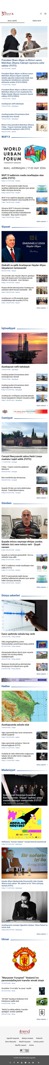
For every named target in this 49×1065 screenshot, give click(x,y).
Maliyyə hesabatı (27, 1038)
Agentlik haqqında (13, 1038)
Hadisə (6, 686)
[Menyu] (45, 14)
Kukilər (31, 1045)
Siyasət (6, 226)
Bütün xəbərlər (41, 221)
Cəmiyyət (7, 417)
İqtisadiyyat (8, 328)
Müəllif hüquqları (25, 1042)
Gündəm (7, 503)
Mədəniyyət (8, 770)
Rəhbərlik (39, 1038)
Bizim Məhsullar (10, 1042)
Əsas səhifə (12, 21)
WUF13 (6, 136)
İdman (5, 939)
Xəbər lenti (37, 21)
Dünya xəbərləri (11, 595)
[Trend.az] (8, 13)
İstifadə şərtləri (39, 1042)
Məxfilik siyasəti (20, 1045)
